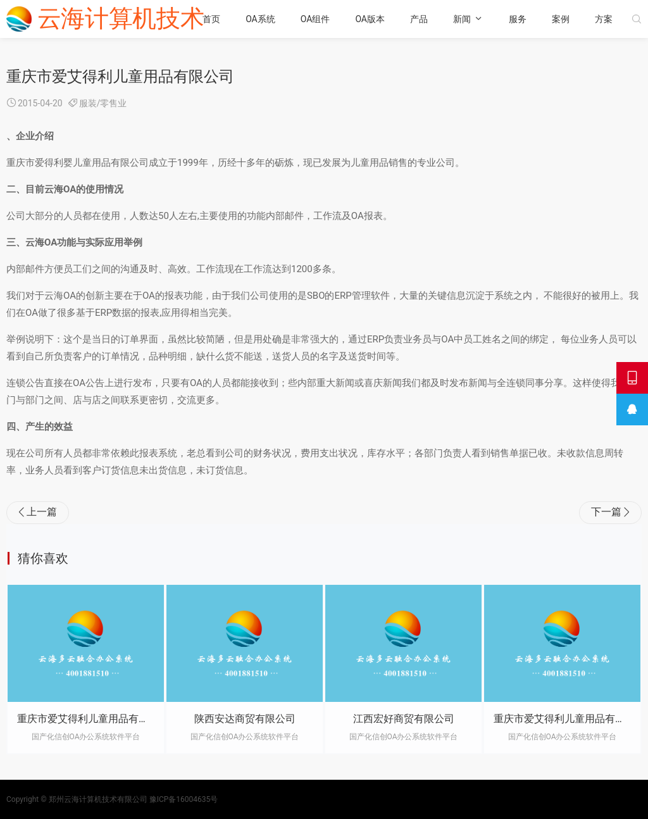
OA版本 (370, 19)
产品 (419, 19)
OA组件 (315, 19)
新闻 (462, 19)
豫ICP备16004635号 (183, 799)
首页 (211, 19)
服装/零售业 (103, 103)
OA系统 (260, 19)
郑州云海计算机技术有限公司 (98, 799)
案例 (561, 19)
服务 (517, 19)
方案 (604, 19)
